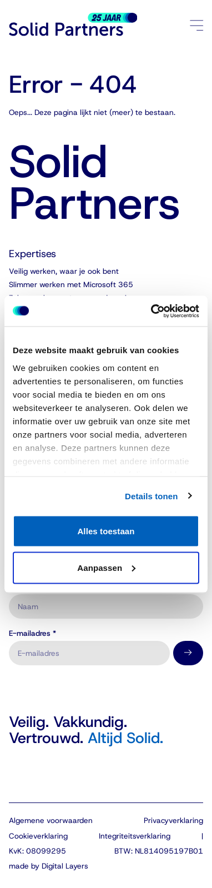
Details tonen (151, 495)
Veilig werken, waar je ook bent (64, 271)
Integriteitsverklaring (134, 836)
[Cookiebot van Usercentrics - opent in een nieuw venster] (151, 311)
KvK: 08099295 (37, 851)
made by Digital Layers (48, 866)
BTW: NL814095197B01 (158, 851)
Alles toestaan (105, 531)
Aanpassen (106, 567)
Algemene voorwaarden (51, 820)
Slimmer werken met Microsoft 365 (71, 284)
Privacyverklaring (173, 820)
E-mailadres (32, 634)
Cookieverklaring (38, 836)
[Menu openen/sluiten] (197, 25)
